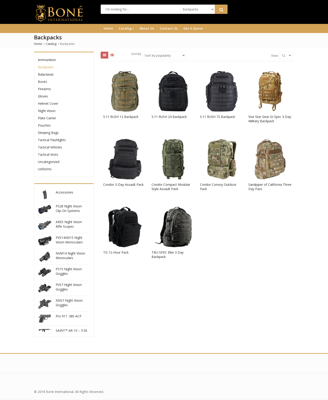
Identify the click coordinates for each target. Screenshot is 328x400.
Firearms (44, 89)
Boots (42, 81)
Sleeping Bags (48, 132)
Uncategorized (48, 162)
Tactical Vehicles (50, 147)
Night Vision (46, 111)
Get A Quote (193, 28)
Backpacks (46, 67)
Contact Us (169, 28)
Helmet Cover (48, 103)
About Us (146, 28)
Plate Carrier (47, 118)
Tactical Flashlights (52, 140)
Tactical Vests (48, 154)
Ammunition (47, 60)
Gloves (43, 96)
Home (108, 28)
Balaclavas (46, 74)
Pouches (44, 125)
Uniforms (45, 169)
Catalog (126, 28)
